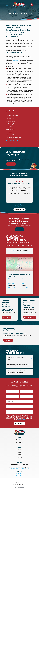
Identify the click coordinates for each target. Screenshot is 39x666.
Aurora (11, 281)
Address (7, 399)
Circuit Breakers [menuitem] (10, 129)
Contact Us (19, 459)
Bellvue (22, 281)
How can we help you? (10, 409)
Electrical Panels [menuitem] (10, 121)
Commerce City (24, 287)
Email (21, 394)
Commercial (19, 457)
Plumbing (19, 452)
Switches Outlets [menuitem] (10, 143)
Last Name (22, 389)
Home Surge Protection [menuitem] (12, 140)
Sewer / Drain (19, 455)
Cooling (19, 450)
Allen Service (15, 60)
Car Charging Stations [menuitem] (12, 124)
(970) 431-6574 (19, 439)
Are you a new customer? (11, 404)
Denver (11, 290)
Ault (22, 278)
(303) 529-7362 (19, 442)
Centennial (12, 287)
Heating (19, 449)
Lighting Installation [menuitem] (11, 135)
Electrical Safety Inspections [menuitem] (13, 137)
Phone (7, 394)
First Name (8, 389)
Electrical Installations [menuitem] (12, 115)
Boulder (23, 283)
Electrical (19, 454)
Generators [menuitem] (9, 132)
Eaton (22, 290)
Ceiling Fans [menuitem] (9, 126)
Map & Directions (14, 468)
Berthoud (11, 283)
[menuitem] (14, 484)
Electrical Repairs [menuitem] (10, 118)
